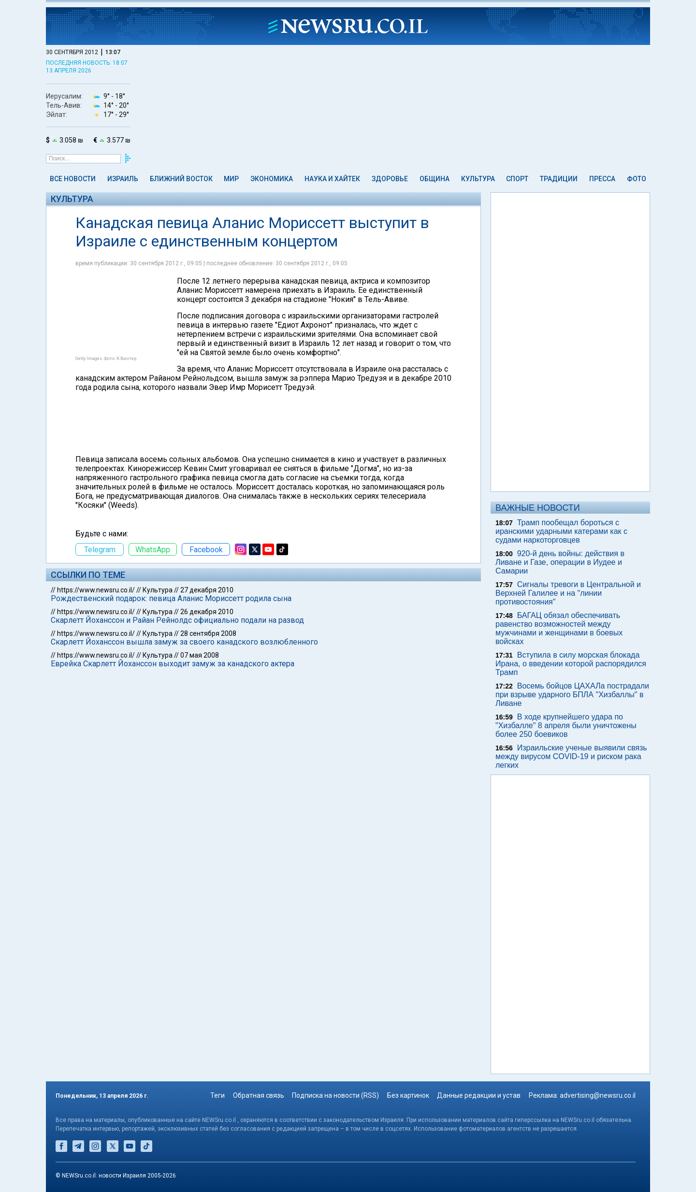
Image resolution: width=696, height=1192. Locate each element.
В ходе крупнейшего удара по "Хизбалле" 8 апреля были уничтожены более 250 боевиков (566, 725)
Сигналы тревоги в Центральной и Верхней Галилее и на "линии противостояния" (568, 593)
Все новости (73, 179)
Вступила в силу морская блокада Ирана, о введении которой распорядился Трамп (570, 663)
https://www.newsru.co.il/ (96, 590)
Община (435, 179)
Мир (231, 179)
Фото (636, 179)
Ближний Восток (181, 179)
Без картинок (408, 1095)
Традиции (559, 179)
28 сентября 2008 (208, 633)
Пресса (602, 179)
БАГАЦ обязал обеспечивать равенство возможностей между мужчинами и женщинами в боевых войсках (559, 628)
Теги (217, 1095)
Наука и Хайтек (332, 179)
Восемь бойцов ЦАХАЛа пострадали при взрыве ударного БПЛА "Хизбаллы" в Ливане (572, 694)
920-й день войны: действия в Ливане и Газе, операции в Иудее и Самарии (559, 562)
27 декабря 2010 (206, 590)
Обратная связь (258, 1095)
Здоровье (390, 179)
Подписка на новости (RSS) (335, 1095)
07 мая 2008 (199, 655)
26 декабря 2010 (206, 612)
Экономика (271, 179)
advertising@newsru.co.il (598, 1095)
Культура (478, 179)
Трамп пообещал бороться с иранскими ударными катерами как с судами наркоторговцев (561, 531)
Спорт (517, 179)
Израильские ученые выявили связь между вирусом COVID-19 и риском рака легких (571, 756)
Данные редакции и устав (479, 1095)
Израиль (122, 179)
